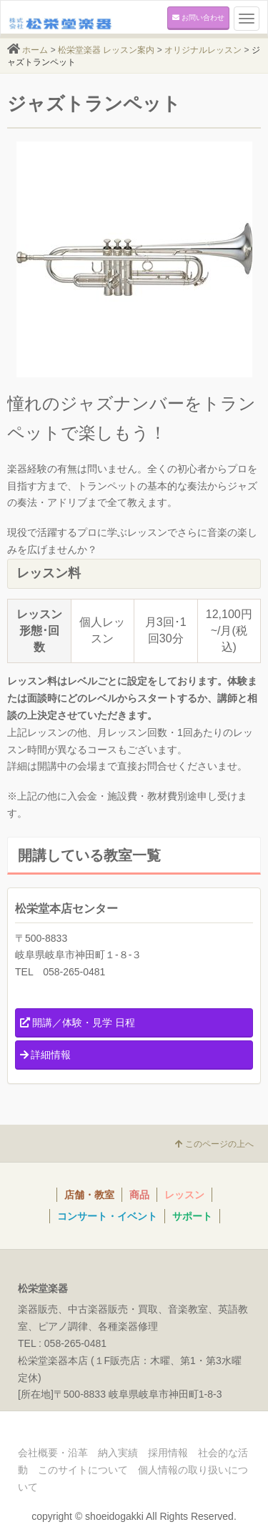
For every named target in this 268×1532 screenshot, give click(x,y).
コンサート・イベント (107, 1216)
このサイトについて (83, 1470)
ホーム (35, 50)
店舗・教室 (89, 1194)
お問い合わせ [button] (198, 17)
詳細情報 (45, 1054)
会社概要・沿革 (53, 1452)
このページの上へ (214, 1144)
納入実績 (118, 1452)
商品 (139, 1194)
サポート (192, 1216)
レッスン (184, 1194)
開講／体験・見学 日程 (77, 1022)
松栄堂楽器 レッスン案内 (106, 50)
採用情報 (168, 1452)
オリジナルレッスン (203, 50)
